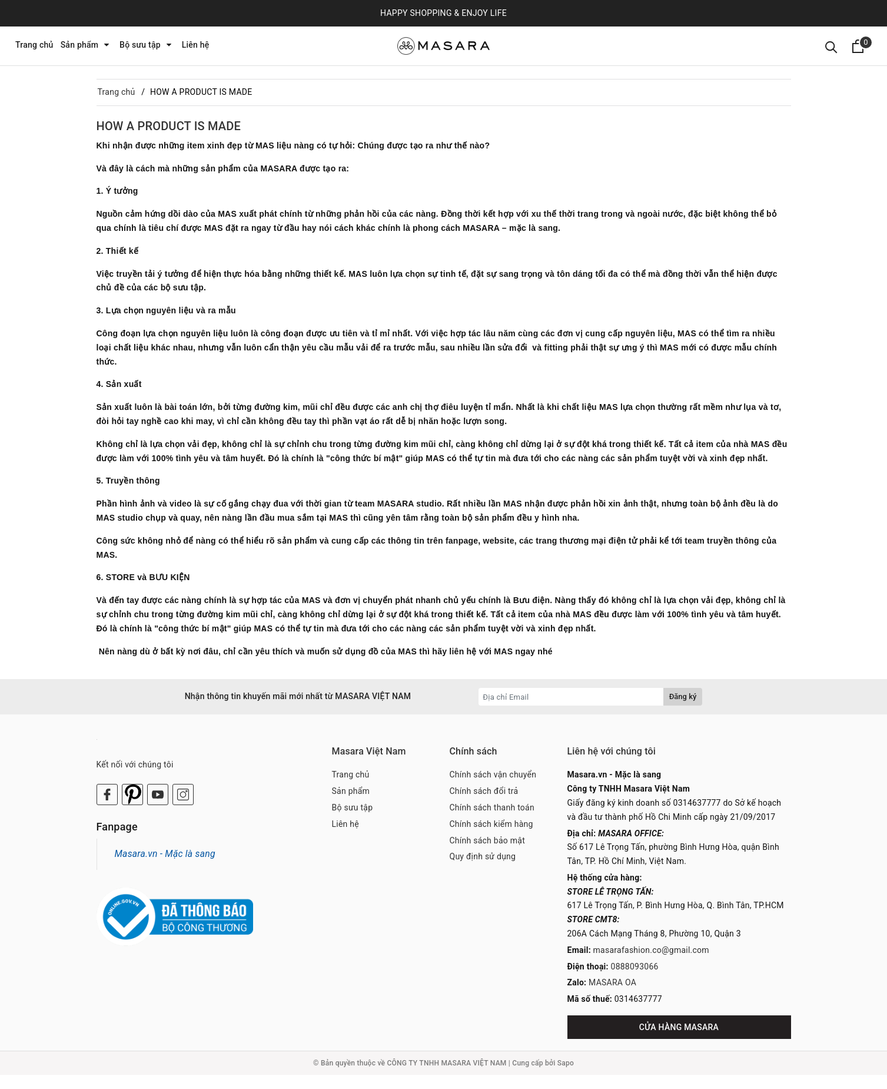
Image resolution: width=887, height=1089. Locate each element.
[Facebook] (107, 794)
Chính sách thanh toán (492, 807)
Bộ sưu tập (147, 45)
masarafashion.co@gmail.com (651, 950)
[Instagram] (183, 794)
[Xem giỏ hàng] (857, 46)
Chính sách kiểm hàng (491, 824)
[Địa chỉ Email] (571, 697)
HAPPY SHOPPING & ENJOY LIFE (443, 13)
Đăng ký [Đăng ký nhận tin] (683, 696)
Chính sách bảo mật (487, 840)
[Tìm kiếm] (831, 46)
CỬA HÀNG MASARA (679, 1027)
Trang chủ (34, 44)
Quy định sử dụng (483, 856)
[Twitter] (132, 794)
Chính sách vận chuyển (493, 774)
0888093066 (635, 966)
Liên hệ (196, 44)
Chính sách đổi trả (484, 791)
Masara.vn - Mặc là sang (165, 853)
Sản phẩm (86, 45)
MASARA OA (612, 982)
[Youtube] (157, 794)
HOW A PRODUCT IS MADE (169, 126)
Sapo (565, 1063)
